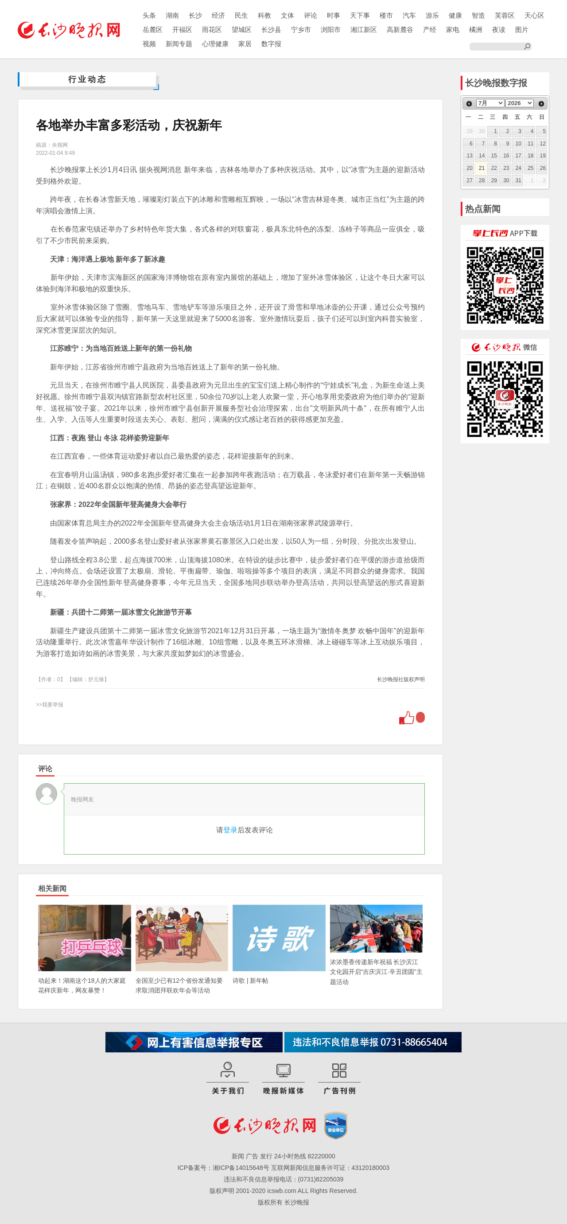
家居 (245, 43)
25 (530, 168)
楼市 (386, 15)
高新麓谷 (400, 29)
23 (506, 168)
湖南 (172, 15)
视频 (149, 43)
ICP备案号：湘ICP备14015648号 (223, 1167)
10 (518, 144)
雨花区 (212, 29)
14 (482, 156)
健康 (455, 15)
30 (506, 180)
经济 (218, 15)
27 (470, 180)
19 (543, 156)
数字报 (271, 43)
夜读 (498, 29)
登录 (230, 830)
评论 (310, 15)
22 (494, 168)
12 (543, 144)
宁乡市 (301, 29)
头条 (149, 15)
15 (494, 156)
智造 (478, 15)
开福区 (182, 29)
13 (470, 156)
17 (518, 156)
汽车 (409, 15)
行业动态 (87, 79)
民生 (241, 15)
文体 (287, 15)
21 (482, 168)
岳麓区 (153, 29)
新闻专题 (179, 43)
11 (530, 144)
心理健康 (215, 43)
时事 (333, 15)
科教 (264, 15)
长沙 (195, 15)
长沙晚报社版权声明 (401, 679)
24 (518, 168)
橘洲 (475, 29)
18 (530, 156)
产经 (429, 29)
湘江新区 (363, 29)
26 (543, 168)
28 (482, 180)
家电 (452, 29)
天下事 (360, 15)
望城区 (242, 29)
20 (470, 168)
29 (494, 180)
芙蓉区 (505, 15)
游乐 (432, 15)
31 (518, 180)
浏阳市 (331, 29)
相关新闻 (52, 888)
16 (506, 156)
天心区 (534, 15)
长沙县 (271, 29)
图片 (521, 29)
